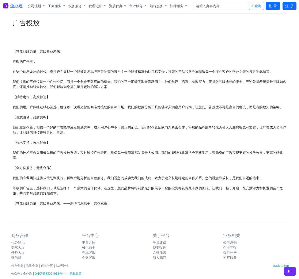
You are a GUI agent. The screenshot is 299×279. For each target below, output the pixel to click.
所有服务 (230, 257)
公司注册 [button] (35, 6)
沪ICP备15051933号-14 (51, 273)
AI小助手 (88, 247)
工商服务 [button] (55, 6)
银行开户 (230, 252)
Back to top (281, 266)
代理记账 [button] (96, 6)
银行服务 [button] (157, 6)
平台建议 (159, 242)
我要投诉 (159, 247)
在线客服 (88, 252)
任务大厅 (18, 252)
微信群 (16, 257)
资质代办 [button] (116, 6)
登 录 (273, 6)
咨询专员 (32, 266)
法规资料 (62, 266)
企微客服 (88, 257)
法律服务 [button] (177, 6)
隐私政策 (76, 273)
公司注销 (230, 242)
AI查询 (256, 6)
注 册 (289, 6)
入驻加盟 (159, 252)
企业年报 (230, 247)
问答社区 (47, 266)
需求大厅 (18, 247)
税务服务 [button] (75, 6)
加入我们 (159, 257)
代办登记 (18, 242)
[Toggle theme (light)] (290, 271)
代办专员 (17, 266)
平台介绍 (88, 242)
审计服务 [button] (136, 6)
